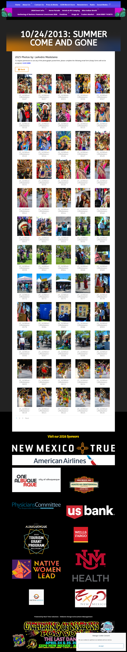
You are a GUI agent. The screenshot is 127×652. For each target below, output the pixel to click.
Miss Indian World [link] (89, 10)
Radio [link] (92, 5)
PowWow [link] (63, 14)
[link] (24, 93)
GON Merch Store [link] (67, 5)
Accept (101, 646)
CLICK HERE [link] (26, 63)
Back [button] (22, 69)
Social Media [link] (102, 5)
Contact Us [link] (39, 5)
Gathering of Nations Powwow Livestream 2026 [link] (37, 14)
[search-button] (109, 4)
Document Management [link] (83, 617)
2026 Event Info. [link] (37, 10)
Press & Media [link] (52, 5)
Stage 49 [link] (75, 14)
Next (27, 418)
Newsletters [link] (82, 5)
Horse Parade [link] (54, 10)
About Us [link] (26, 5)
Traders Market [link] (87, 14)
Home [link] (17, 5)
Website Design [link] (66, 617)
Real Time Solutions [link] (51, 617)
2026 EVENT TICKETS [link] (104, 14)
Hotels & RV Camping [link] (71, 10)
